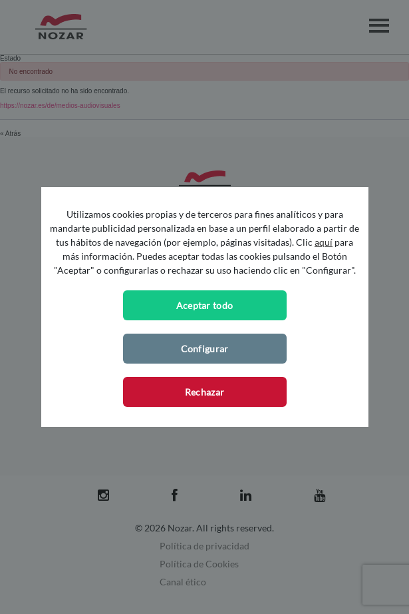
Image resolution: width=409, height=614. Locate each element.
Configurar (205, 348)
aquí (324, 242)
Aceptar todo (204, 305)
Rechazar (204, 392)
